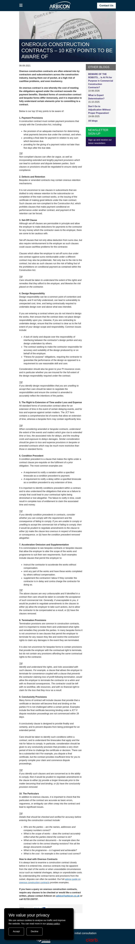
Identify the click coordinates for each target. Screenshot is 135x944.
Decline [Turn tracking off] (34, 931)
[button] (21, 5)
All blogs (93, 121)
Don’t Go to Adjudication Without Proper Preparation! (99, 109)
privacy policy (53, 923)
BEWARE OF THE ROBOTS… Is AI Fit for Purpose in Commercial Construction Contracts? (100, 81)
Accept (16, 931)
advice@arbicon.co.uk (67, 896)
